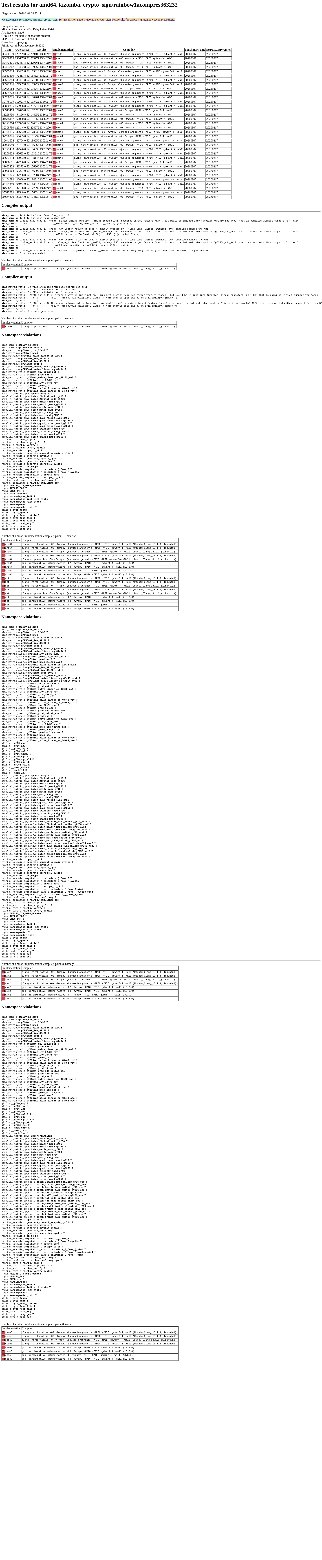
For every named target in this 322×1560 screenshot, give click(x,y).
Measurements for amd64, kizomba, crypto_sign (30, 19)
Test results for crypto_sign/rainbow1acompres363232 (143, 19)
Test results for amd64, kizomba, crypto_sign (85, 19)
